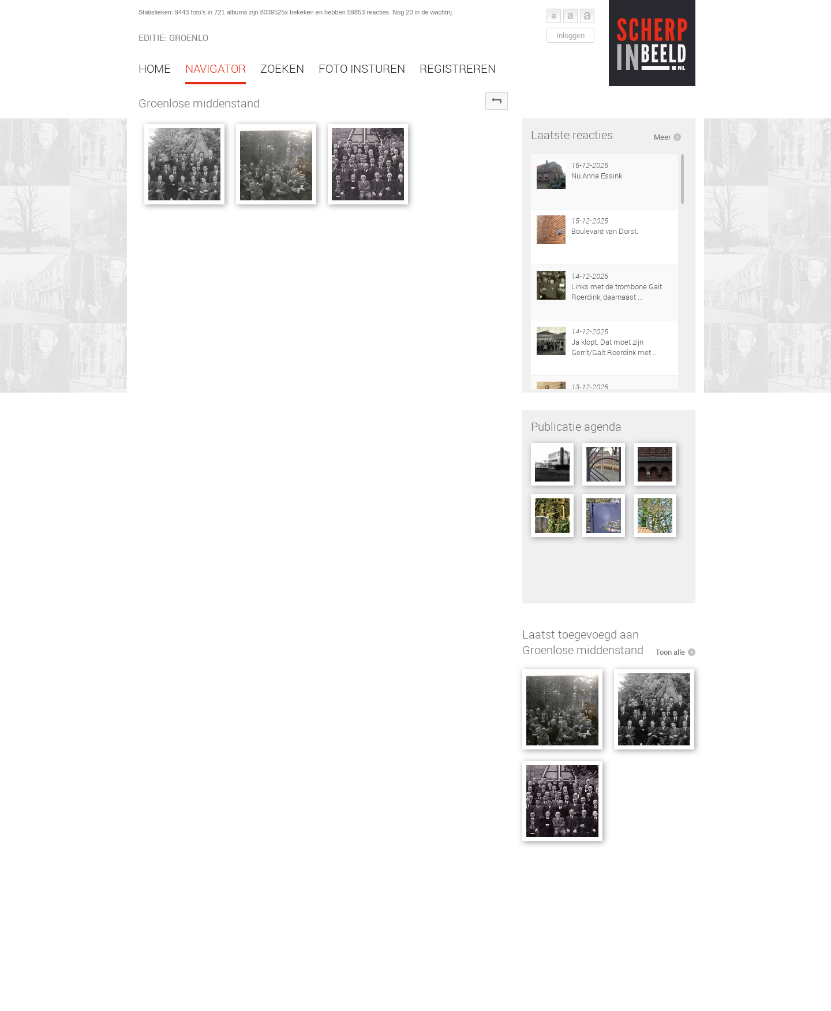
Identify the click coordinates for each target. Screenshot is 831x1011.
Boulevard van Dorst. (604, 231)
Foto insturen (362, 68)
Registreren (458, 68)
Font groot (587, 16)
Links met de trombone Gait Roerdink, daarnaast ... (616, 291)
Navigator (215, 68)
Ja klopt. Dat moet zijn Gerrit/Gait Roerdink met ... (614, 347)
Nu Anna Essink (596, 175)
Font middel (570, 16)
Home (154, 68)
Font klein (553, 16)
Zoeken (282, 68)
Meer (662, 137)
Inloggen (570, 35)
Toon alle (670, 652)
